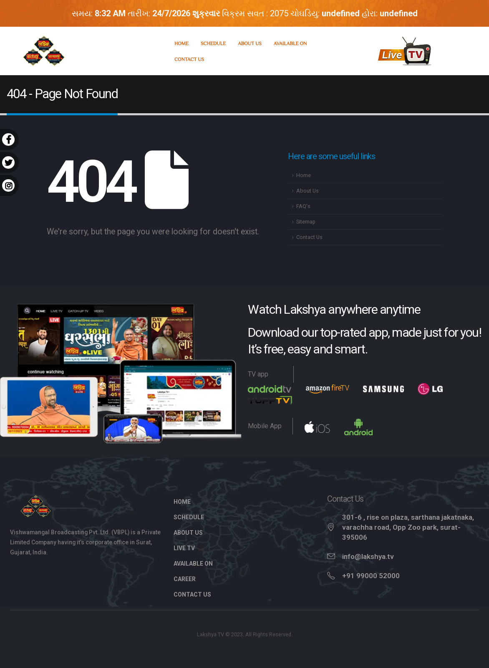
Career (185, 579)
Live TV (189, 548)
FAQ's (303, 206)
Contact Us (189, 58)
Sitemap (305, 221)
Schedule (213, 43)
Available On (290, 43)
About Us (250, 43)
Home (181, 43)
